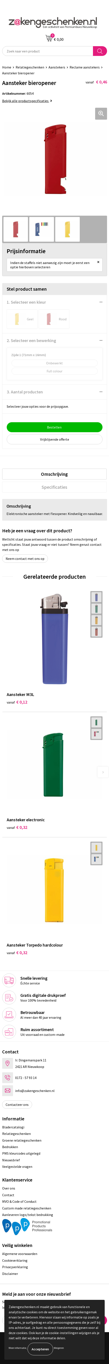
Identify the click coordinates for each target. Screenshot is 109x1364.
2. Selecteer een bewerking (31, 340)
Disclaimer (10, 1273)
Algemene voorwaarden (19, 1254)
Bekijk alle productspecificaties (27, 101)
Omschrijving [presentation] (54, 474)
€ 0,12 (17, 702)
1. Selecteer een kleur (26, 302)
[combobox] (47, 51)
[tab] (54, 474)
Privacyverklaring (15, 1267)
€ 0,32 (17, 827)
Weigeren (59, 1347)
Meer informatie (17, 1347)
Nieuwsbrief (11, 1160)
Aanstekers (57, 67)
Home (6, 67)
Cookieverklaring (15, 1260)
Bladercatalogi (13, 1127)
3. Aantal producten (25, 391)
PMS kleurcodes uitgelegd (21, 1153)
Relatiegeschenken (30, 67)
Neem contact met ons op (25, 558)
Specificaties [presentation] (54, 487)
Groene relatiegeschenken (21, 1140)
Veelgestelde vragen (17, 1166)
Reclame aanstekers (85, 67)
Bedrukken (10, 1147)
